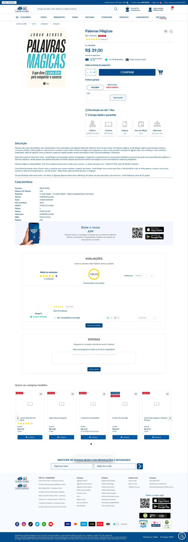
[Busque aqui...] (73, 9)
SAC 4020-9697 (154, 481)
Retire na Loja (81, 499)
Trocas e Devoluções (108, 506)
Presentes (124, 17)
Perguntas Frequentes (108, 481)
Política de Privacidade (109, 493)
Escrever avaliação (94, 325)
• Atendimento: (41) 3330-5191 (116, 2)
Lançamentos (142, 17)
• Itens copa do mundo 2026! (174, 2)
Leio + (79, 496)
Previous (18, 418)
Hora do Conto (81, 493)
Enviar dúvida (94, 369)
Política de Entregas (108, 484)
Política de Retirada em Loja (110, 496)
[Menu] (155, 9)
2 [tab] (93, 444)
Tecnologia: (166, 537)
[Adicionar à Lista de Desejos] (165, 31)
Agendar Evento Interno (84, 487)
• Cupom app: (139, 2)
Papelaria (89, 17)
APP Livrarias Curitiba (83, 490)
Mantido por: (150, 537)
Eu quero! (140, 466)
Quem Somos (133, 484)
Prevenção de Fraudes (108, 499)
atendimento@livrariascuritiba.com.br (161, 487)
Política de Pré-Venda (108, 490)
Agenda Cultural (82, 481)
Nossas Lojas (133, 481)
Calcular (118, 98)
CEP (88, 93)
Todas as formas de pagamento (97, 65)
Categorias (26, 17)
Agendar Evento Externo (84, 484)
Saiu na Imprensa (82, 502)
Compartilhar (171, 31)
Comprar (127, 72)
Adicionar (160, 72)
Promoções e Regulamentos (110, 502)
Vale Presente (81, 506)
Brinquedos (59, 17)
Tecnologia (106, 17)
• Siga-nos (156, 2)
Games (75, 17)
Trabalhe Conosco (134, 487)
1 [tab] (91, 444)
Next (170, 418)
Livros (43, 17)
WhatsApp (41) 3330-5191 (157, 484)
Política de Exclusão (108, 487)
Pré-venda (161, 17)
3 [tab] (96, 444)
